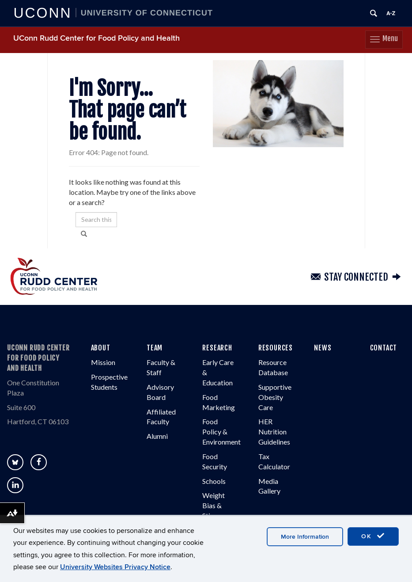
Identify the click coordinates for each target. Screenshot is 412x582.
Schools (214, 481)
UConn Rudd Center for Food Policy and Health (96, 38)
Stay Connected (356, 277)
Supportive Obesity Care (274, 397)
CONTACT (383, 348)
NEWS (322, 348)
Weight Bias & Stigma (213, 505)
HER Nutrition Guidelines (274, 432)
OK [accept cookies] (373, 536)
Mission (103, 362)
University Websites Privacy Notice (115, 567)
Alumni (157, 436)
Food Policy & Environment (221, 432)
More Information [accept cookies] (305, 536)
